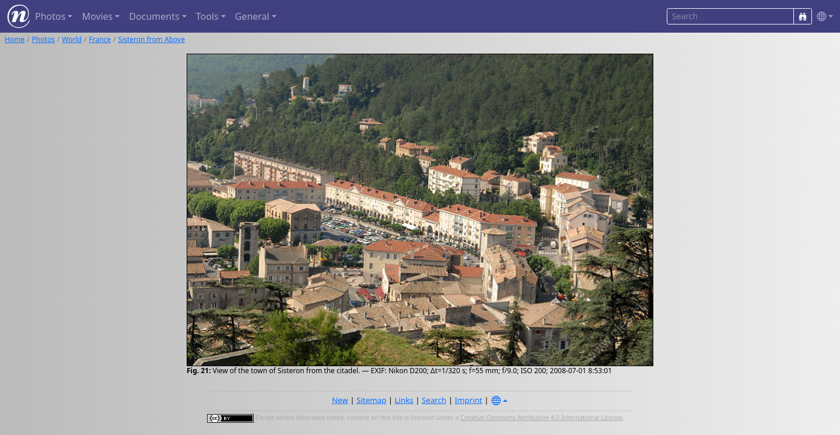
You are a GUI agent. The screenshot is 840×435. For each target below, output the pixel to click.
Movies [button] (97, 16)
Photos (43, 39)
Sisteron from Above (151, 39)
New (340, 400)
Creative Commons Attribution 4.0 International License (541, 417)
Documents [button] (154, 16)
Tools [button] (207, 16)
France (100, 39)
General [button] (252, 16)
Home (14, 39)
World (72, 39)
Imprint (468, 400)
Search (434, 400)
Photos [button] (50, 16)
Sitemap (371, 400)
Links (404, 400)
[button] (822, 16)
